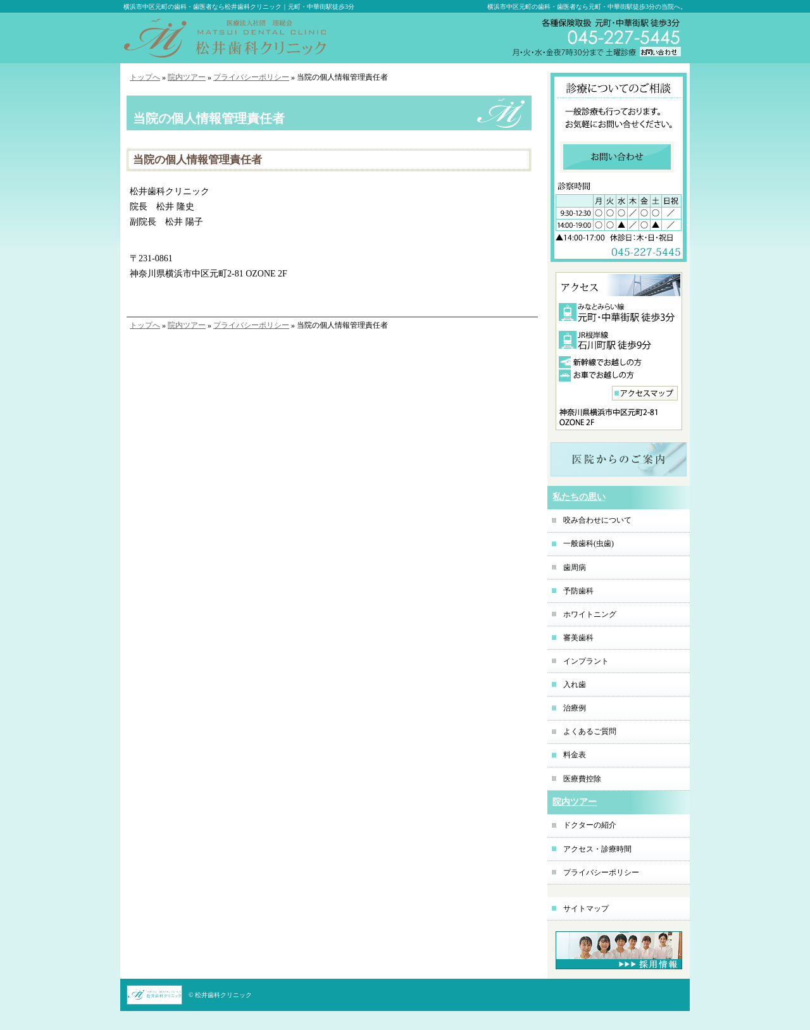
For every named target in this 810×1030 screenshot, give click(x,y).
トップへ (145, 77)
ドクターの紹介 (589, 825)
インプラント (586, 661)
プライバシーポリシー (251, 77)
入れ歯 (574, 684)
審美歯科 (578, 637)
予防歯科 (578, 590)
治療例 (574, 708)
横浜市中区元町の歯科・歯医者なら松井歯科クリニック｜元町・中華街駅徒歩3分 (238, 6)
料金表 (574, 754)
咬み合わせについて (597, 520)
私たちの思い (579, 497)
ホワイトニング (589, 614)
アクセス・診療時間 (597, 849)
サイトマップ (586, 908)
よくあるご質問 (589, 731)
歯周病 (574, 567)
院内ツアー (187, 77)
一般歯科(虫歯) (588, 543)
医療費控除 (582, 778)
